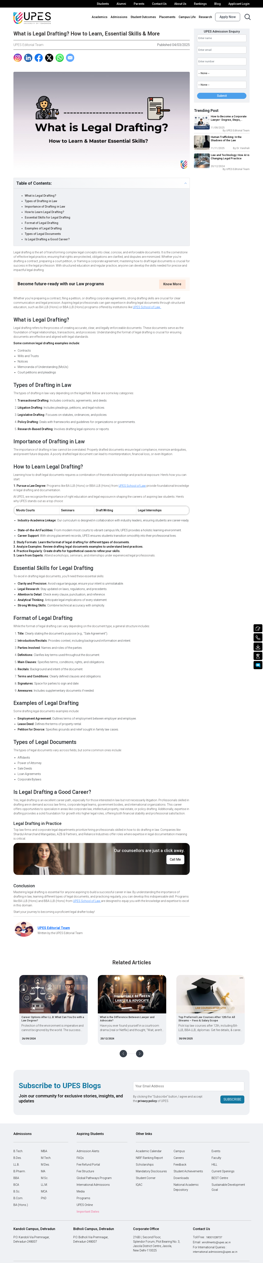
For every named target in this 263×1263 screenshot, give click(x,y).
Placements (167, 17)
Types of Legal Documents (43, 234)
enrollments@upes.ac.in (218, 1242)
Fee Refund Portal (88, 1164)
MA (43, 1171)
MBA (44, 1151)
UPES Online (85, 1205)
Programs (83, 1198)
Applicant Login (239, 3)
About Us (180, 3)
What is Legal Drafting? (40, 195)
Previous (123, 1053)
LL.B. (16, 1164)
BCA (16, 1184)
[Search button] (247, 17)
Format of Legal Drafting (41, 223)
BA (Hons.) (20, 1205)
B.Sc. (16, 1191)
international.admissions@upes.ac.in (217, 1251)
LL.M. (44, 1184)
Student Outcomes (143, 17)
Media (81, 1191)
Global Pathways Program (94, 1178)
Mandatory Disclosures (151, 1171)
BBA (16, 1178)
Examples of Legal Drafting (43, 228)
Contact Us (159, 3)
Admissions (119, 17)
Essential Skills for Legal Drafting (47, 217)
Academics (99, 17)
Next (139, 1053)
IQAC (139, 1184)
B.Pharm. (19, 1171)
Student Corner (146, 1178)
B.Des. (17, 1158)
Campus (179, 1151)
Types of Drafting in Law (41, 201)
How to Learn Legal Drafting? (44, 212)
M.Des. (45, 1164)
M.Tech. (46, 1158)
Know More (172, 284)
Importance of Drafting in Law (45, 206)
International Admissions (93, 1184)
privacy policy (147, 1101)
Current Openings (223, 1171)
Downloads (181, 1178)
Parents (139, 3)
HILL (214, 1164)
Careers (179, 1158)
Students (103, 3)
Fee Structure (85, 1171)
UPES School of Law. (147, 307)
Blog (217, 3)
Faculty (216, 1158)
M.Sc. (44, 1178)
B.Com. (18, 1198)
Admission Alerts (88, 1151)
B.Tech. (18, 1151)
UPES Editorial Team (28, 45)
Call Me (175, 859)
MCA (44, 1191)
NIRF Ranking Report (149, 1158)
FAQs (80, 1158)
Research (205, 17)
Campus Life (187, 17)
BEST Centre (220, 1178)
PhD (43, 1198)
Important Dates (88, 1211)
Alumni (121, 3)
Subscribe (232, 1099)
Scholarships (145, 1164)
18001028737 (215, 1237)
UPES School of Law (132, 485)
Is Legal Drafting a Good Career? (47, 239)
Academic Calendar (149, 1151)
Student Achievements (188, 1171)
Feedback (180, 1164)
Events (216, 1151)
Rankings (200, 3)
